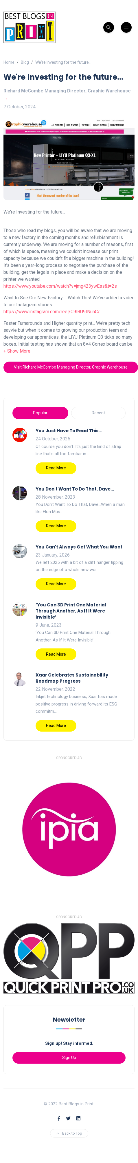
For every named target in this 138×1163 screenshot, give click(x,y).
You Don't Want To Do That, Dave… (75, 489)
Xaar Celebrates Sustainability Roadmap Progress (72, 678)
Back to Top (69, 1133)
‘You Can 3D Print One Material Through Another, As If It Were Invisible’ (71, 611)
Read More (56, 468)
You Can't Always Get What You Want (79, 547)
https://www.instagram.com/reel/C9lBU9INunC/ (51, 311)
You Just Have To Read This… (69, 431)
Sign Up (69, 1057)
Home (8, 62)
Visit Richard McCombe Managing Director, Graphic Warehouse (71, 367)
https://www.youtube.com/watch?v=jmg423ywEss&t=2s (60, 286)
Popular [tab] (40, 412)
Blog (25, 62)
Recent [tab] (98, 412)
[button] (16, 351)
